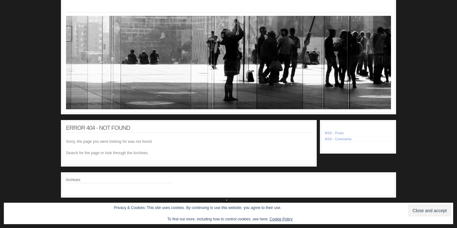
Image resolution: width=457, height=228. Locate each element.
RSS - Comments (338, 139)
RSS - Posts (334, 133)
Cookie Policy (281, 219)
